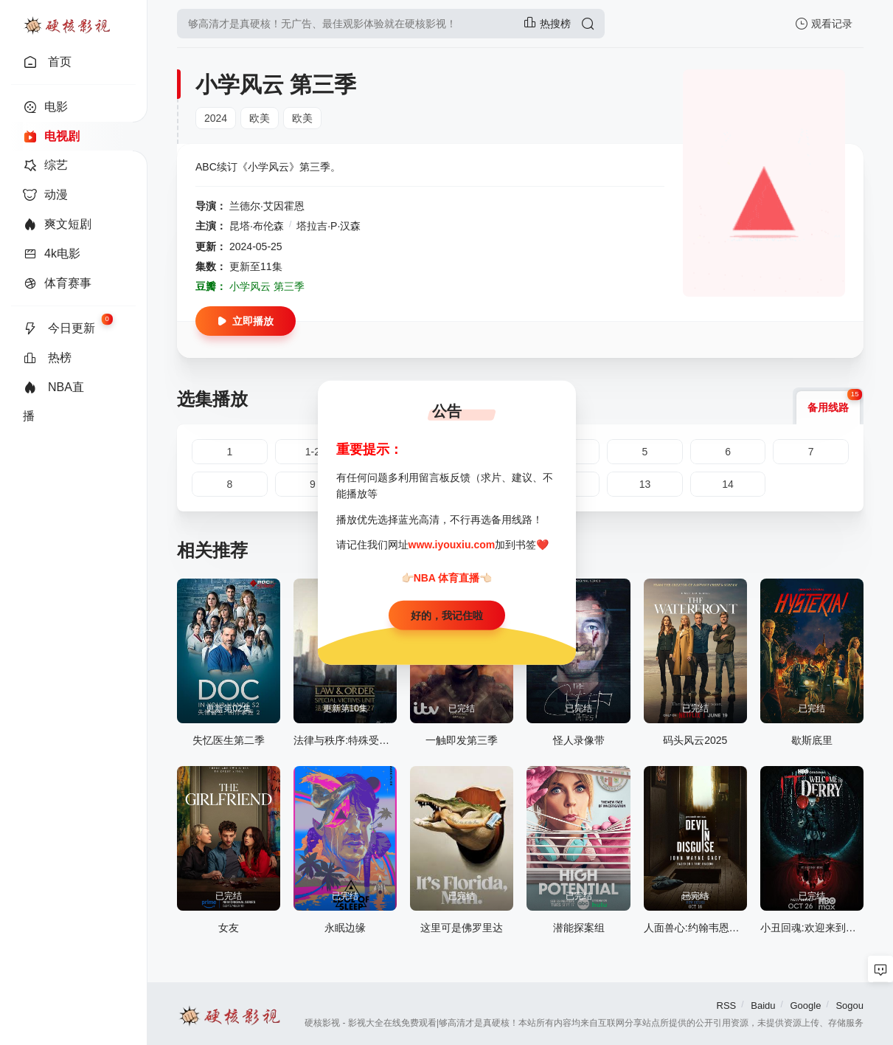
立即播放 (246, 321)
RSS (727, 1005)
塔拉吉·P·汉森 (328, 226)
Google (805, 1005)
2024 (215, 118)
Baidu (763, 1005)
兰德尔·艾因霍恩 (267, 206)
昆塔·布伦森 (256, 226)
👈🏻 (485, 577)
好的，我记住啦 (447, 615)
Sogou (849, 1005)
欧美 (259, 118)
